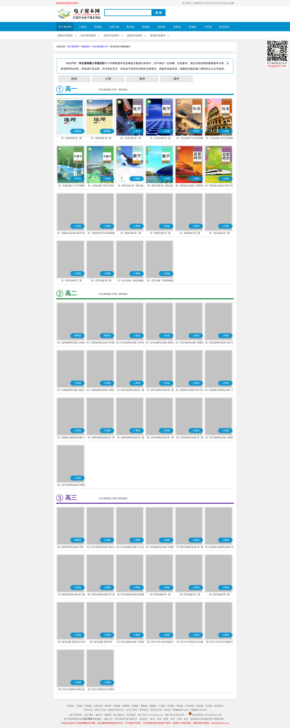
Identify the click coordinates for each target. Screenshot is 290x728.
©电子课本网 (75, 715)
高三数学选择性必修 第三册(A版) (189, 547)
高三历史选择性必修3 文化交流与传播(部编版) (130, 547)
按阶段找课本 (134, 35)
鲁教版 (146, 26)
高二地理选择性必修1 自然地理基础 (71, 343)
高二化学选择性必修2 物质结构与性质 (160, 343)
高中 (176, 78)
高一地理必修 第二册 (101, 138)
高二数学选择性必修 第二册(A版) (160, 390)
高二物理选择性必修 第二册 (130, 437)
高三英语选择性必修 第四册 (130, 594)
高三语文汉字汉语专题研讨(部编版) (219, 642)
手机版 (70, 706)
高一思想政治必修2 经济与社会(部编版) (219, 186)
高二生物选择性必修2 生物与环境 (101, 390)
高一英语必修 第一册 (219, 233)
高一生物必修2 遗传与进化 (101, 185)
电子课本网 (64, 26)
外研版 (170, 706)
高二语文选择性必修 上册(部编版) (219, 438)
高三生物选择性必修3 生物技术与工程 (160, 547)
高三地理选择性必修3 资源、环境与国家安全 (71, 547)
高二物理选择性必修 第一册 (101, 437)
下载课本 (197, 3)
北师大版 (114, 26)
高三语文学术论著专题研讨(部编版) (160, 642)
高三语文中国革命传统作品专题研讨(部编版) (71, 689)
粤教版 (144, 706)
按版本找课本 (65, 35)
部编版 (192, 26)
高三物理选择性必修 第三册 (71, 594)
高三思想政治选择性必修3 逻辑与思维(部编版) (219, 547)
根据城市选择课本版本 (67, 3)
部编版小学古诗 (198, 710)
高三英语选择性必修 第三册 (101, 594)
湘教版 (152, 706)
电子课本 (186, 3)
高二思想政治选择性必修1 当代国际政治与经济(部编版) (219, 390)
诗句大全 (218, 3)
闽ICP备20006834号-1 (175, 715)
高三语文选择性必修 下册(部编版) (131, 642)
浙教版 (177, 26)
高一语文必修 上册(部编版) (130, 280)
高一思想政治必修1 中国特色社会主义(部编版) (190, 186)
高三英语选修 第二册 (190, 594)
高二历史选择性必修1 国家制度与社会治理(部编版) (190, 343)
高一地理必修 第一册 (71, 138)
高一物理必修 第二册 (160, 233)
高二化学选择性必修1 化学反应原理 (130, 343)
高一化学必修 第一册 (130, 138)
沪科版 (208, 26)
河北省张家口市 (100, 46)
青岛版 (199, 706)
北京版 (208, 706)
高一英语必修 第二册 (71, 280)
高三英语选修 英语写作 (101, 642)
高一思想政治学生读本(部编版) (101, 233)
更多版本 (224, 26)
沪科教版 (189, 706)
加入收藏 (229, 3)
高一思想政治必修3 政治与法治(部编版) (71, 233)
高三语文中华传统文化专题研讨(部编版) (190, 642)
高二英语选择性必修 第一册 (160, 437)
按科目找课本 (111, 35)
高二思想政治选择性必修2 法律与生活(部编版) (71, 438)
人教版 (82, 26)
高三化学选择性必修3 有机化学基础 (101, 547)
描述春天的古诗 (116, 710)
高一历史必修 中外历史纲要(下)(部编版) (219, 138)
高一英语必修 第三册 (101, 280)
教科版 (130, 26)
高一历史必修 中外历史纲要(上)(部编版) (189, 138)
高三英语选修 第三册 (219, 594)
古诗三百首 (131, 710)
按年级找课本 (88, 35)
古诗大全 (207, 3)
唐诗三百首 (100, 710)
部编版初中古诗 (180, 710)
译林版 (179, 706)
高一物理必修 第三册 (190, 233)
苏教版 (98, 26)
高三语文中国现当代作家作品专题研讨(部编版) (101, 689)
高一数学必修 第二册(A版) (160, 185)
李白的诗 (143, 710)
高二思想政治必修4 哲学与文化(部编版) (190, 390)
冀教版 (161, 26)
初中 (142, 78)
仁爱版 (162, 706)
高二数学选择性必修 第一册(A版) (130, 390)
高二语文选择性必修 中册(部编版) (71, 485)
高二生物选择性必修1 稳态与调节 (71, 390)
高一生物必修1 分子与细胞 (71, 185)
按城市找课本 (158, 35)
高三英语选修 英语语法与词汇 (71, 642)
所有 (74, 78)
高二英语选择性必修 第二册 (189, 437)
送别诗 (167, 710)
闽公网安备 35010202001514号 (204, 715)
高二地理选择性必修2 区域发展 (101, 343)
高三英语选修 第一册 (160, 594)
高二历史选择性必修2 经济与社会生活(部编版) (219, 343)
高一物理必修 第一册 (130, 233)
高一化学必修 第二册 (160, 138)
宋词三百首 (156, 710)
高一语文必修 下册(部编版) (160, 280)
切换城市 (85, 46)
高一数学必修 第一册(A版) (131, 185)
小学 (108, 78)
